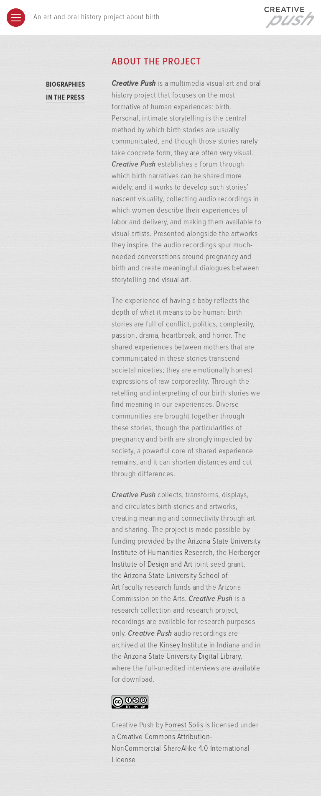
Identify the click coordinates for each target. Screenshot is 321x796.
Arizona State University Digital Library (182, 657)
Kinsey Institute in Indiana (200, 645)
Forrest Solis (184, 725)
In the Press (65, 97)
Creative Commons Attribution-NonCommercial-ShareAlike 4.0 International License (181, 748)
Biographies (65, 84)
